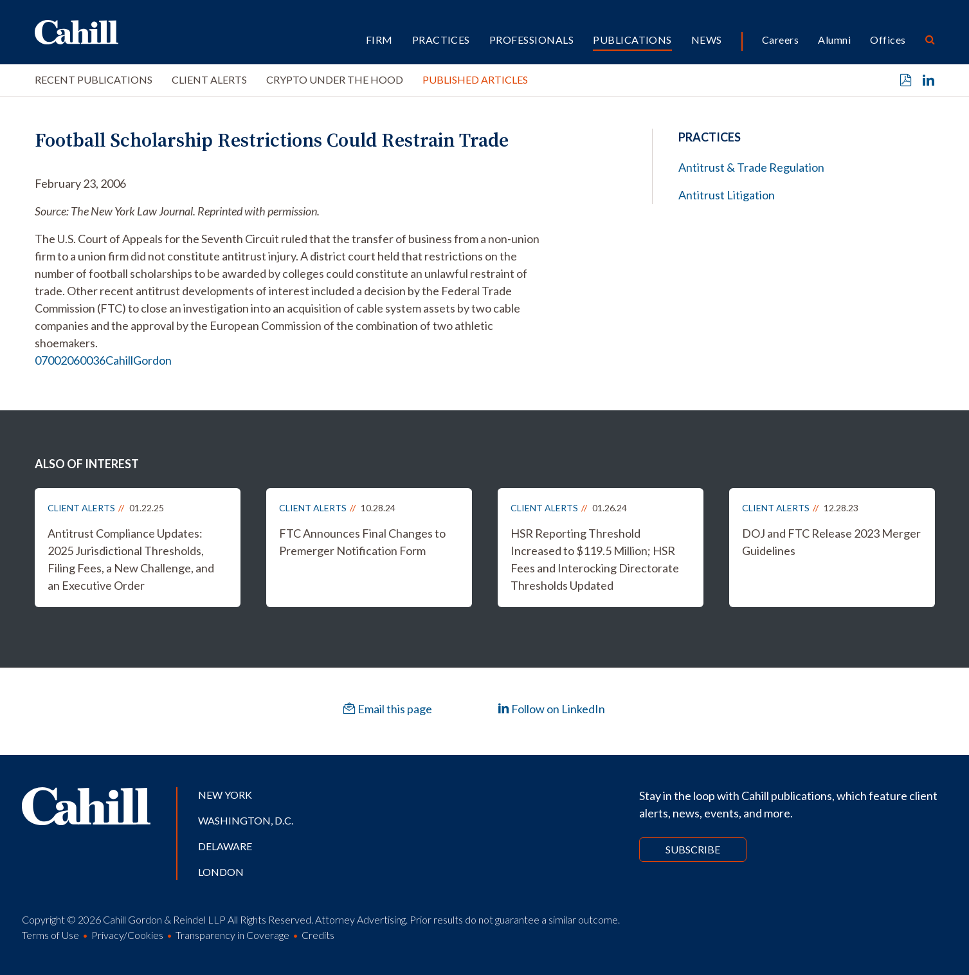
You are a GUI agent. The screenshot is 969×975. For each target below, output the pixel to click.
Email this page (387, 709)
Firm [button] (379, 39)
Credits (318, 935)
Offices (887, 39)
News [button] (706, 39)
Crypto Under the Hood (334, 79)
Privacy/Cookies (127, 935)
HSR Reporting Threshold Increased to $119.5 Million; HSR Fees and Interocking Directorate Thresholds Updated (595, 559)
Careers (780, 39)
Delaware (225, 846)
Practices (441, 39)
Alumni (834, 39)
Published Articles (475, 79)
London (221, 872)
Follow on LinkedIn (551, 709)
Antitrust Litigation (726, 195)
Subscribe (693, 849)
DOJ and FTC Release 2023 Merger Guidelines (831, 542)
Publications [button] (632, 39)
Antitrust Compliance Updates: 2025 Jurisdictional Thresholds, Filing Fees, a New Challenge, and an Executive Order (131, 559)
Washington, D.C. (245, 820)
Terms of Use (50, 935)
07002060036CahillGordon (103, 360)
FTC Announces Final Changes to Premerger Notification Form (362, 542)
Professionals (531, 39)
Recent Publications (93, 79)
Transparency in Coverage (232, 935)
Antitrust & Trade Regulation (751, 167)
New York (225, 794)
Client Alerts (209, 79)
